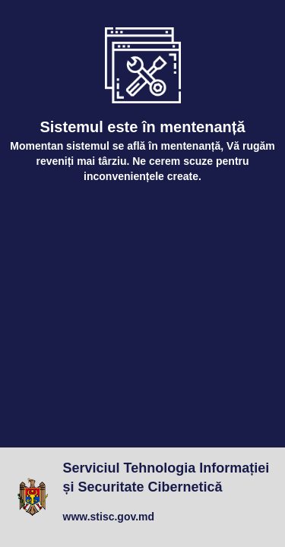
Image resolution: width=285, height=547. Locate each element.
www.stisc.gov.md (109, 517)
